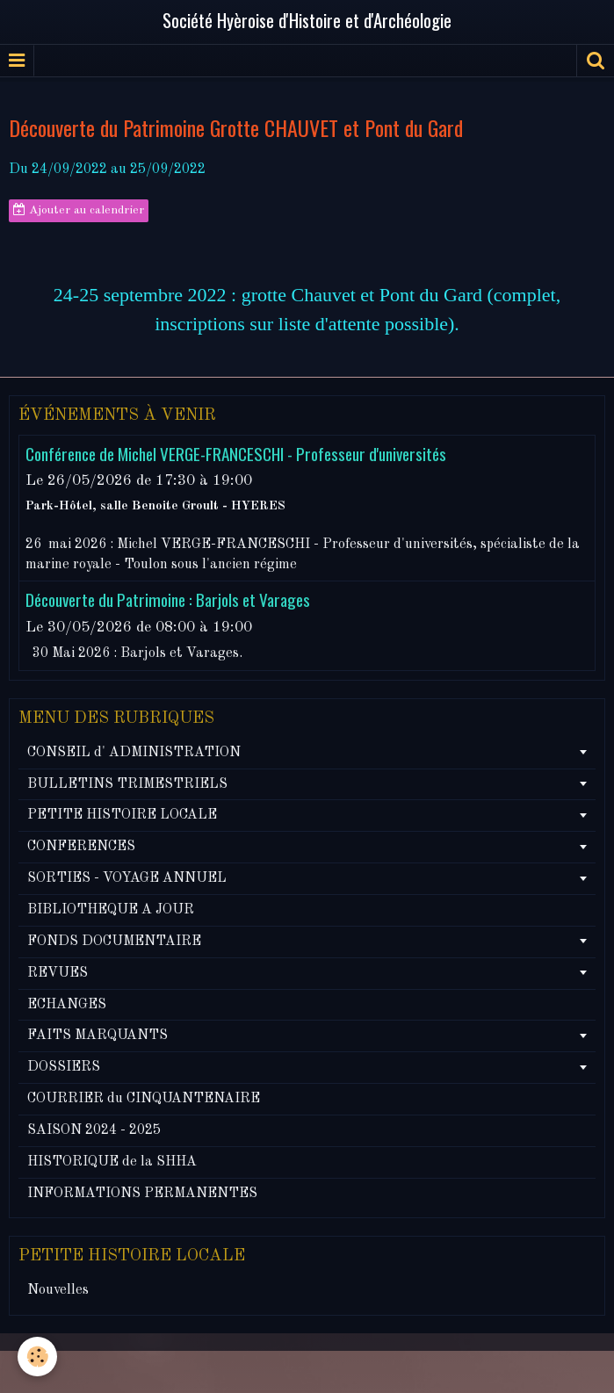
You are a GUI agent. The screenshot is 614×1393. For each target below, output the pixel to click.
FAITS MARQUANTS (97, 1036)
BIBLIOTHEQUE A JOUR (110, 910)
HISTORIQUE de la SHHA (112, 1162)
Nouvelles (58, 1290)
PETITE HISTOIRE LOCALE (122, 815)
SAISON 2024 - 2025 (94, 1130)
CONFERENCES (81, 847)
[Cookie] (37, 1356)
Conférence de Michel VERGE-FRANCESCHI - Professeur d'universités (235, 453)
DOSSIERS (63, 1067)
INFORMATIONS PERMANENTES (142, 1194)
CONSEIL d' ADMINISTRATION (134, 753)
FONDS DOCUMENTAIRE (114, 942)
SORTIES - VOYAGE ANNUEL (127, 878)
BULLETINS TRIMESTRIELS (127, 784)
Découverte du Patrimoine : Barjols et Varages (167, 600)
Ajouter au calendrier (78, 210)
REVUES (57, 973)
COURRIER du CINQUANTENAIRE (143, 1099)
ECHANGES (66, 1005)
